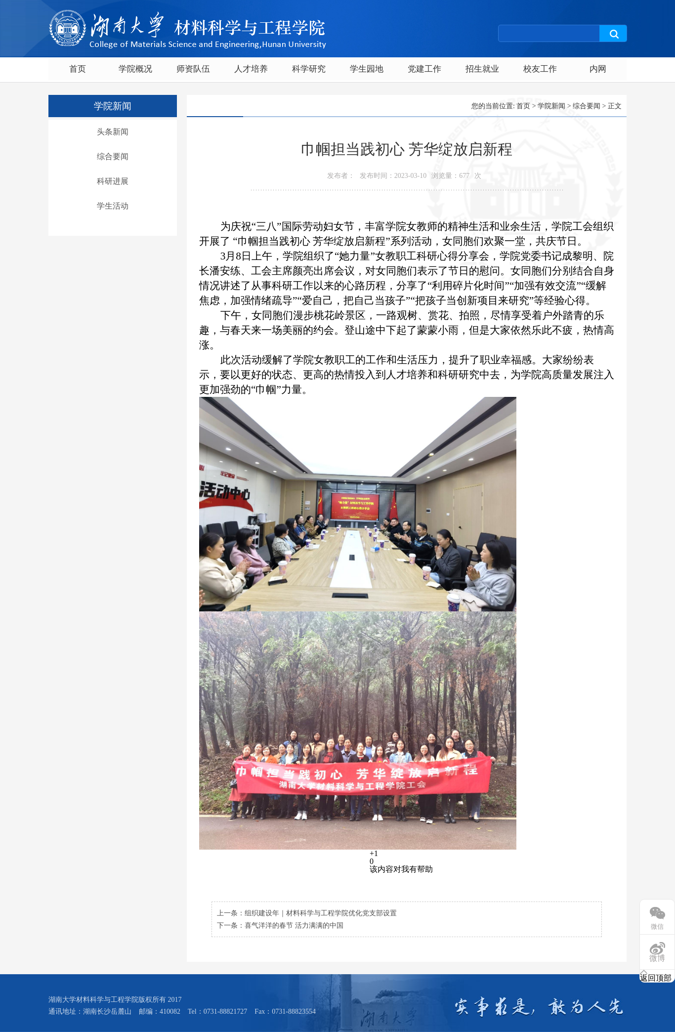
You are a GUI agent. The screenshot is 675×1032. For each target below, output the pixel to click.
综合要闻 (112, 156)
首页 (77, 69)
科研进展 (112, 181)
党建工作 (424, 69)
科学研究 (309, 69)
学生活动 (112, 206)
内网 (598, 69)
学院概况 (135, 69)
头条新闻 (112, 132)
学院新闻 (551, 106)
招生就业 (482, 69)
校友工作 (540, 69)
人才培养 (251, 69)
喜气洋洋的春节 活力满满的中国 (294, 925)
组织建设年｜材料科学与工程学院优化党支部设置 (321, 913)
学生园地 (366, 69)
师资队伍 (193, 69)
